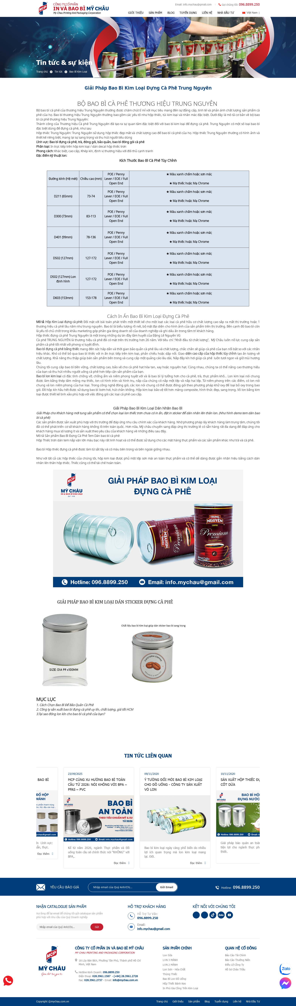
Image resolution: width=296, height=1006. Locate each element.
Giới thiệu (135, 12)
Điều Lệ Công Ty (234, 964)
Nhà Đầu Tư (225, 12)
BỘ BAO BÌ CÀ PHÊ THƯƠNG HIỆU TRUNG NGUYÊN (148, 103)
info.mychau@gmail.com (197, 4)
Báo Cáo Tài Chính (235, 955)
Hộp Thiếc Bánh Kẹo (174, 983)
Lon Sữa (167, 955)
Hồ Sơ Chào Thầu (235, 969)
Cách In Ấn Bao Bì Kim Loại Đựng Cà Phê (148, 316)
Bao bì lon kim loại (48, 376)
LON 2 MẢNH (170, 964)
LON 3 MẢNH (170, 960)
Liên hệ (207, 12)
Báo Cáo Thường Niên (237, 960)
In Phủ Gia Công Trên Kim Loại (180, 988)
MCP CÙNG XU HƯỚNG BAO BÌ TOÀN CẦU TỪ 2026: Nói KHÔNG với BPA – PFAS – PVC (146, 784)
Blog (170, 12)
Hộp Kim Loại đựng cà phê (63, 322)
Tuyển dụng (188, 12)
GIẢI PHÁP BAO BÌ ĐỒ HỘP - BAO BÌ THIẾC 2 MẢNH (69, 782)
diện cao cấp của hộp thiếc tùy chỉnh (211, 353)
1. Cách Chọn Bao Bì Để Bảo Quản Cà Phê (64, 705)
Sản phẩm (155, 12)
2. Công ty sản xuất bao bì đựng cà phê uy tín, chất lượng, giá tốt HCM (84, 709)
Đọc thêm (93, 853)
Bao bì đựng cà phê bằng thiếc (57, 349)
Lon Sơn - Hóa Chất (174, 969)
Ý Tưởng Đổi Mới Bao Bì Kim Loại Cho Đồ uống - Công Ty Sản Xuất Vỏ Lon (223, 784)
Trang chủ (162, 1001)
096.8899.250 (249, 4)
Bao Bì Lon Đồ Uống (174, 978)
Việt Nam (252, 12)
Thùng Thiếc (170, 974)
